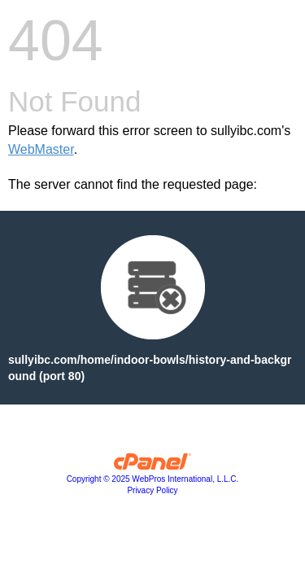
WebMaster (41, 149)
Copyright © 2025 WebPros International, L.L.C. (153, 478)
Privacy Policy (152, 490)
